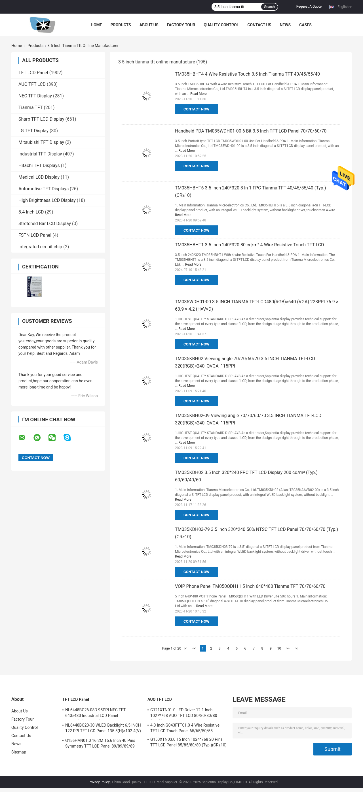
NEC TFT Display (35, 96)
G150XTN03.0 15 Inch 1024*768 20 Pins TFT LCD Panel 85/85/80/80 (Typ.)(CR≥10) (188, 742)
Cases (305, 25)
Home (96, 25)
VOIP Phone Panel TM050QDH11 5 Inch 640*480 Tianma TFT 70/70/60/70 (250, 586)
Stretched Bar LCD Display (44, 223)
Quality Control (221, 25)
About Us (149, 25)
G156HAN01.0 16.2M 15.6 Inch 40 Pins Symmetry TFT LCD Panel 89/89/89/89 (100, 743)
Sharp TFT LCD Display (41, 119)
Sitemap (18, 752)
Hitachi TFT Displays (39, 165)
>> (288, 648)
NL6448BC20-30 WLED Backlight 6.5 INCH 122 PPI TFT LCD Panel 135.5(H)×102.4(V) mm (103, 729)
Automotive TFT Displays (43, 188)
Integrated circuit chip (40, 246)
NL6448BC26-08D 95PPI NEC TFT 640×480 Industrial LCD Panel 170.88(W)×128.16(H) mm (95, 714)
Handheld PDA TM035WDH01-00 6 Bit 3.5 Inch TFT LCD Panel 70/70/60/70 (250, 131)
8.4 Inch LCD (31, 212)
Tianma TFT (30, 107)
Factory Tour (181, 25)
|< (185, 648)
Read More (198, 94)
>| (296, 648)
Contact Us (259, 25)
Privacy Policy (99, 782)
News (285, 25)
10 (279, 648)
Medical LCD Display (39, 177)
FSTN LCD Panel (34, 235)
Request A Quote (309, 6)
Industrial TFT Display (40, 154)
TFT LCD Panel (33, 72)
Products (121, 25)
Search (269, 7)
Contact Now (196, 109)
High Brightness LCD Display (47, 200)
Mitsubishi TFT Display (41, 142)
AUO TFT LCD (32, 84)
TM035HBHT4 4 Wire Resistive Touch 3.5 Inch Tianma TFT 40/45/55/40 (247, 74)
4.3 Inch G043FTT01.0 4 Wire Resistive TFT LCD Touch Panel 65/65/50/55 (185, 728)
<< (194, 648)
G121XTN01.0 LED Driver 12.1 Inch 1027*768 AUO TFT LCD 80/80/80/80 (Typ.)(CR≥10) (183, 714)
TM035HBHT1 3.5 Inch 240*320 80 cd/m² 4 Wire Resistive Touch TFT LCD (249, 244)
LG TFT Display (33, 130)
